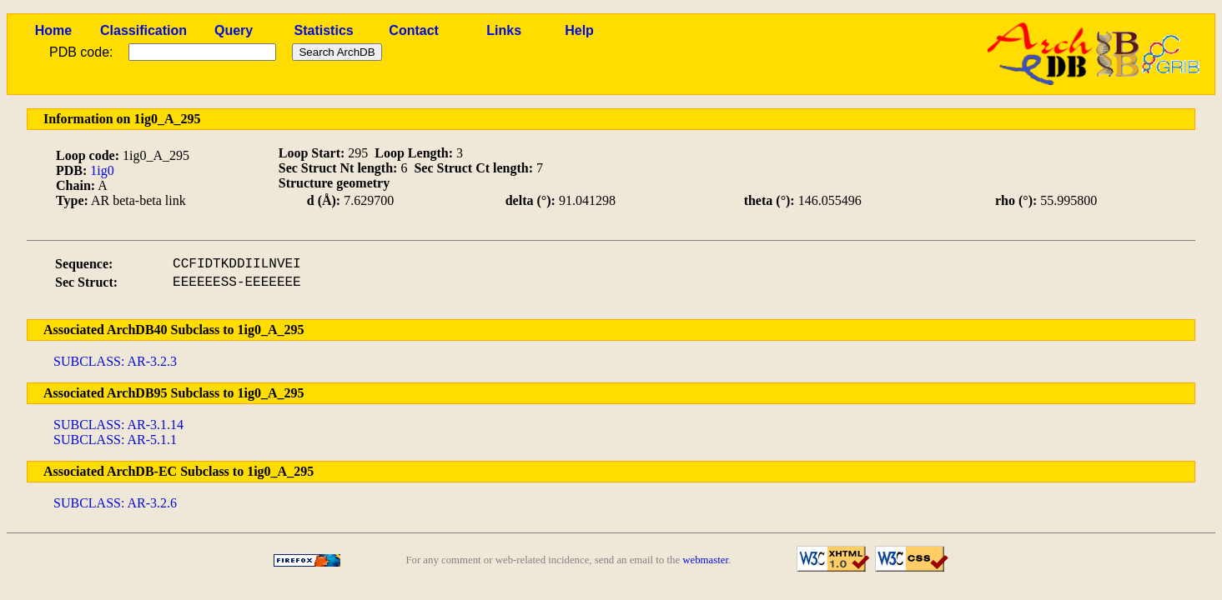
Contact (414, 30)
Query (233, 30)
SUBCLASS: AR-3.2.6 (115, 503)
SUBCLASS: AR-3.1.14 (118, 425)
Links (503, 30)
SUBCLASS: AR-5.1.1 (115, 439)
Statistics (324, 30)
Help (579, 30)
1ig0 (101, 170)
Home (53, 30)
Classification (143, 30)
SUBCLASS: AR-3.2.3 (115, 361)
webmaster (705, 560)
